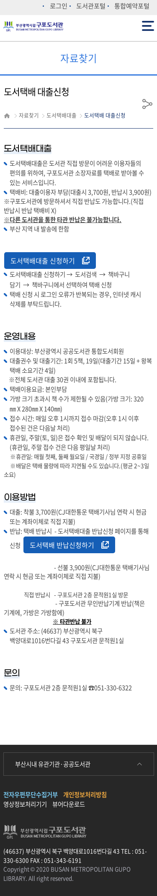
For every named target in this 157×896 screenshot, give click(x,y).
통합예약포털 (131, 5)
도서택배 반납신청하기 (69, 545)
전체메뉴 (148, 25)
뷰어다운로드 (68, 804)
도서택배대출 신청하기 (50, 261)
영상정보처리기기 (25, 804)
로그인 (58, 5)
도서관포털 (91, 5)
